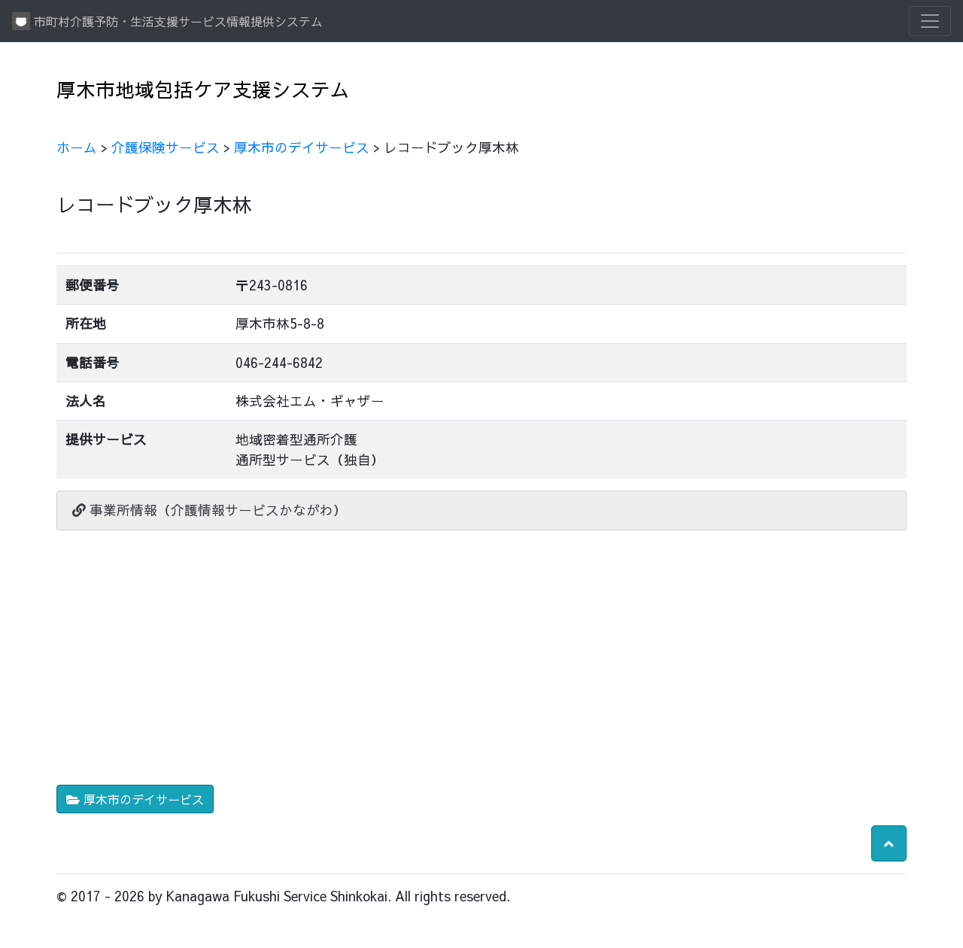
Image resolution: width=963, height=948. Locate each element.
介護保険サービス (165, 147)
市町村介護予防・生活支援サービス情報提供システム (167, 21)
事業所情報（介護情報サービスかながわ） (209, 509)
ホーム (76, 147)
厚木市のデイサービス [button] (135, 799)
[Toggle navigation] (930, 21)
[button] (889, 843)
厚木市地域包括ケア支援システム (203, 89)
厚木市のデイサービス (301, 147)
